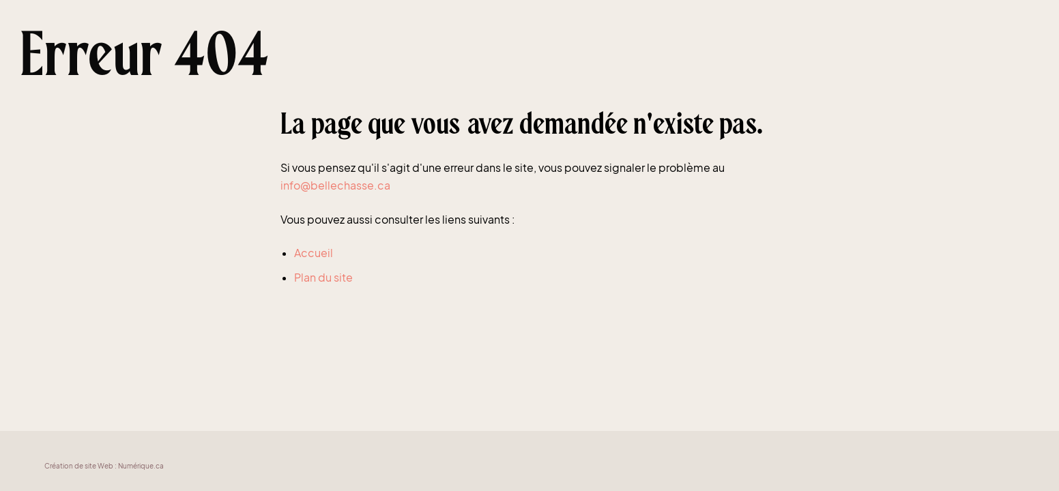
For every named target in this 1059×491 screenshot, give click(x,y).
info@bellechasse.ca (335, 185)
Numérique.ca (141, 466)
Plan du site (323, 277)
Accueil (313, 252)
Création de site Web (78, 466)
